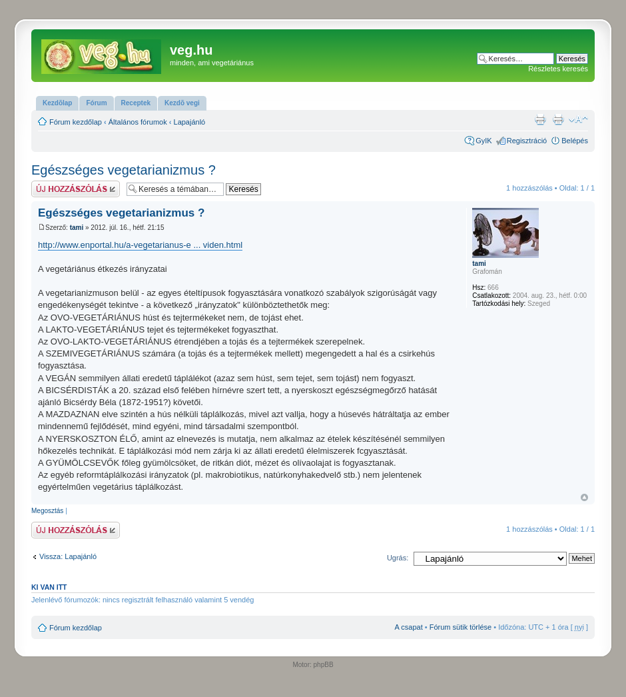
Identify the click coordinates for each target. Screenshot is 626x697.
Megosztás (47, 510)
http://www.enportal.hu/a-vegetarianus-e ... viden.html (140, 245)
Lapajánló (190, 122)
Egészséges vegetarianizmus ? (123, 170)
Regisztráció (527, 141)
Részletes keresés (558, 69)
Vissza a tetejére (584, 497)
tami (77, 227)
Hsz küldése (75, 189)
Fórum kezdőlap (75, 122)
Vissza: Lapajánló (68, 556)
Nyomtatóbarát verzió (558, 119)
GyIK (483, 141)
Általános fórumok (138, 122)
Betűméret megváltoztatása (578, 119)
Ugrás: (397, 558)
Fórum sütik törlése (461, 627)
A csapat (409, 627)
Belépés (574, 141)
